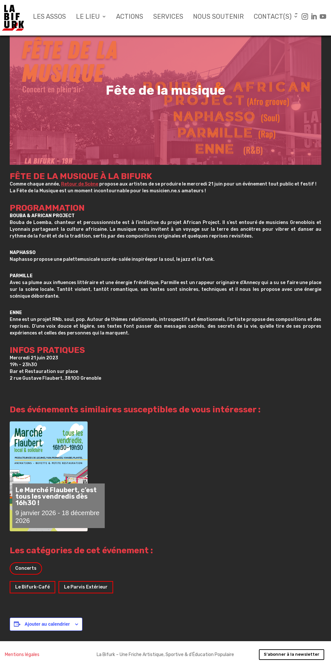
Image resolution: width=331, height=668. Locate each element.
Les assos (49, 17)
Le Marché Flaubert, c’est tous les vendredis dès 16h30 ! (56, 496)
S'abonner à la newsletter (291, 654)
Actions (129, 17)
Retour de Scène (79, 184)
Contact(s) (273, 17)
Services (168, 17)
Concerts (26, 568)
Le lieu (88, 17)
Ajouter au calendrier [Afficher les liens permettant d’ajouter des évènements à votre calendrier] (47, 624)
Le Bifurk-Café (32, 587)
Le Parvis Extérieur (86, 587)
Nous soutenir (218, 17)
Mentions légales (22, 654)
